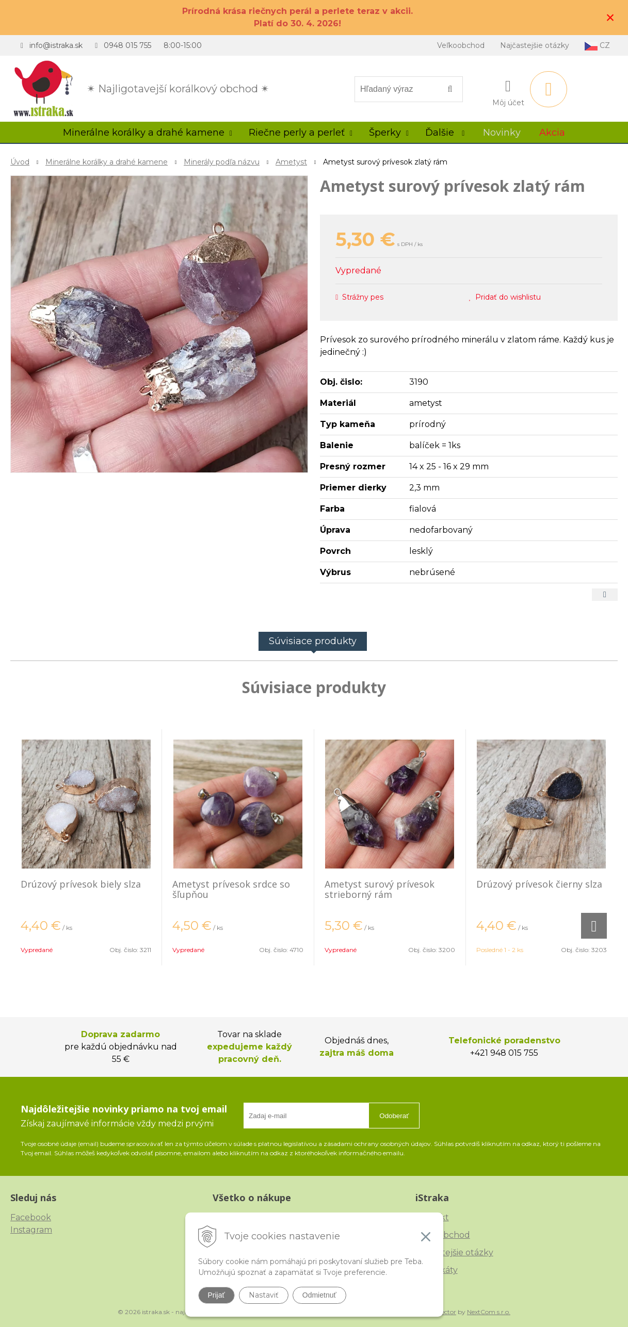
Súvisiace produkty (313, 641)
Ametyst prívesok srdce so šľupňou (231, 889)
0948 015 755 (127, 45)
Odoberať (394, 1116)
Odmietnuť (319, 1295)
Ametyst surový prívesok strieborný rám (379, 889)
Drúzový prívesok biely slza (81, 884)
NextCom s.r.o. (488, 1312)
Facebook (30, 1217)
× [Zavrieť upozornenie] (610, 17)
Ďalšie (444, 132)
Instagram (31, 1230)
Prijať (216, 1295)
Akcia (552, 132)
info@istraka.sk (56, 45)
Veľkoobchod (461, 45)
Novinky (502, 132)
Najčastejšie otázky (534, 45)
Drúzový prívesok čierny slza (539, 884)
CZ (597, 46)
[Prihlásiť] (508, 91)
